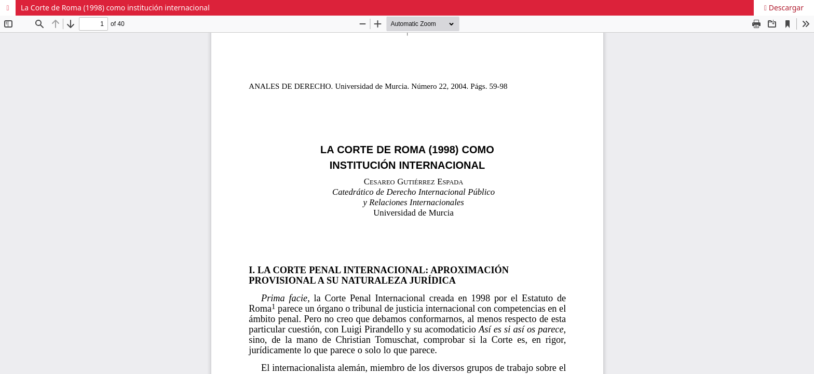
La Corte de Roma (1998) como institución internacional (115, 7)
